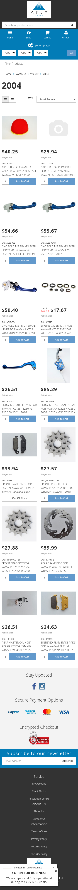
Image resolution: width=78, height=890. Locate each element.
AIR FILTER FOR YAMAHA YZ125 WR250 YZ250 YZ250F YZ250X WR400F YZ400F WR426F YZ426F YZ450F (19, 172)
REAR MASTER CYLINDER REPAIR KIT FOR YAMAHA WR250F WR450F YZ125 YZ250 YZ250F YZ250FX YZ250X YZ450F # (16, 650)
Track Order (39, 791)
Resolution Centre (39, 798)
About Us (39, 811)
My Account (39, 783)
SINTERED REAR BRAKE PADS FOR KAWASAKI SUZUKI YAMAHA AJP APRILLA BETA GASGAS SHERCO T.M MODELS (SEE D (58, 650)
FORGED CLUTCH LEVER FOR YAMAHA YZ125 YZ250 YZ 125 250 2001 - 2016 (19, 408)
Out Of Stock (19, 498)
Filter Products (14, 63)
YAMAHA (21, 74)
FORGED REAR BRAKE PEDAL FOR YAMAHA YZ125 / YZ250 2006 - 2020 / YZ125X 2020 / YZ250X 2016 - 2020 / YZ (58, 410)
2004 (46, 74)
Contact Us (39, 818)
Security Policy (39, 854)
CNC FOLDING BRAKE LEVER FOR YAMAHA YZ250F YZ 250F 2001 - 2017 (58, 250)
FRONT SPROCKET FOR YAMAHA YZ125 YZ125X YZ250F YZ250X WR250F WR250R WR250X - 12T (16, 568)
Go (71, 52)
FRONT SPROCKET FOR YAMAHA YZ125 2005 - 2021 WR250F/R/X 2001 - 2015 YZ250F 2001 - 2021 (58, 489)
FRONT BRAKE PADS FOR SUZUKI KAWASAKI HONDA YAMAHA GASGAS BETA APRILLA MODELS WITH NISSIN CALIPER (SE (18, 491)
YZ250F (34, 74)
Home (8, 74)
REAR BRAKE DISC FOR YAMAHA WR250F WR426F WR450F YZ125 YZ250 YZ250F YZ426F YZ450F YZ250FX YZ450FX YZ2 (57, 570)
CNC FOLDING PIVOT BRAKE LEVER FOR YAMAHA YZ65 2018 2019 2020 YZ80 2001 (19, 329)
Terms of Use (39, 831)
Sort (30, 97)
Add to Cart (22, 181)
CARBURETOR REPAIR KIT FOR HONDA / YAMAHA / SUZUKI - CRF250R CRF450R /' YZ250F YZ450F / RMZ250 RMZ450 (57, 174)
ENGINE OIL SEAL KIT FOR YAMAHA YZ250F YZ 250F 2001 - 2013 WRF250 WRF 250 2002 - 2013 (56, 331)
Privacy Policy (39, 839)
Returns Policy (39, 846)
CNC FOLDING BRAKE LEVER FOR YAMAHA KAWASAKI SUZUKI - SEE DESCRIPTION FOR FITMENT (19, 252)
